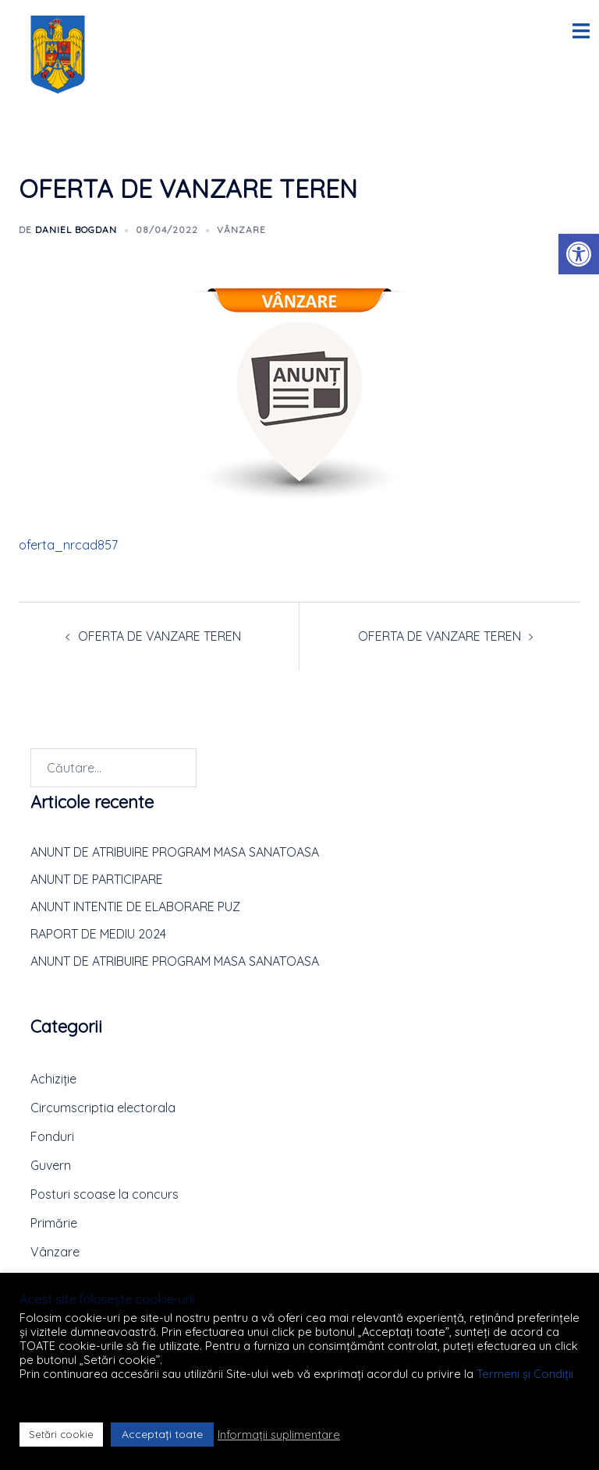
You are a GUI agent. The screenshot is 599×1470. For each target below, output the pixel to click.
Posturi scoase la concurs (104, 1194)
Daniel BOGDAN (76, 229)
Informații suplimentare (279, 1435)
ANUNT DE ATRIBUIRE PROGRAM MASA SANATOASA (174, 852)
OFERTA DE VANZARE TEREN (159, 636)
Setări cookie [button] (61, 1434)
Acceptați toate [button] (162, 1434)
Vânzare (241, 229)
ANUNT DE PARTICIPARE (96, 879)
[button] (578, 254)
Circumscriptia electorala (102, 1107)
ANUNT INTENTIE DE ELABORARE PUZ (135, 906)
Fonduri (52, 1136)
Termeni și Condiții (525, 1373)
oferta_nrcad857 (68, 545)
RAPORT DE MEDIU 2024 (98, 934)
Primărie (53, 1223)
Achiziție (53, 1079)
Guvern (50, 1165)
